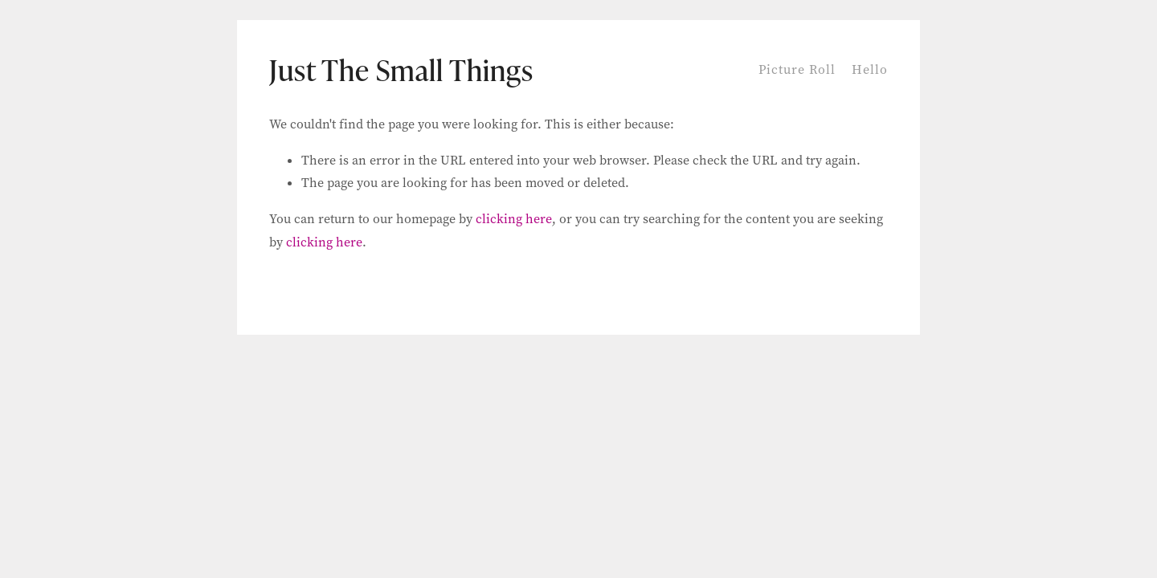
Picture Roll (797, 69)
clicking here (514, 218)
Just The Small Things (401, 69)
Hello (870, 69)
